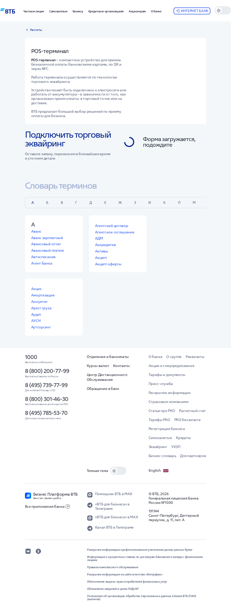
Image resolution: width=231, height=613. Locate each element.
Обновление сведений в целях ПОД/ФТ (113, 588)
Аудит (36, 314)
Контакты (121, 365)
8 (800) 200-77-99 (47, 370)
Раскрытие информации (170, 392)
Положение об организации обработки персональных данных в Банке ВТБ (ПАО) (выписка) (141, 597)
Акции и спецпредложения (171, 365)
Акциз (36, 288)
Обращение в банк (103, 388)
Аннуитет (39, 301)
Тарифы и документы (167, 374)
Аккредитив (105, 244)
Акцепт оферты (108, 264)
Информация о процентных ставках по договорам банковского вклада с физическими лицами (145, 558)
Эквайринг (158, 446)
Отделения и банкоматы (108, 356)
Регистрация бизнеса (167, 428)
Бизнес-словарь (162, 455)
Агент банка (41, 263)
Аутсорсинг (41, 327)
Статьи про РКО (162, 410)
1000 (31, 357)
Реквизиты (195, 356)
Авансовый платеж (47, 250)
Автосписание (43, 257)
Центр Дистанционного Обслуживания (107, 377)
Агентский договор (111, 225)
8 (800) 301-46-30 (46, 398)
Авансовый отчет (46, 244)
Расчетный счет (192, 410)
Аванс (36, 231)
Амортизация (43, 295)
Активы (101, 251)
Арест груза (41, 308)
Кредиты (183, 437)
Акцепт (101, 257)
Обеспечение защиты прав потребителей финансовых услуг (127, 581)
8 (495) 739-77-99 (46, 385)
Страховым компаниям (169, 401)
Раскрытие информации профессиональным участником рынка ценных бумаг (139, 549)
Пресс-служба (161, 383)
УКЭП (176, 446)
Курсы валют (98, 365)
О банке (155, 356)
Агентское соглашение (114, 232)
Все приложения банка (47, 506)
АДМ (99, 238)
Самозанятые (160, 437)
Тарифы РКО (159, 419)
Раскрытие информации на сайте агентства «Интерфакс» (125, 574)
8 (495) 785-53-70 (46, 412)
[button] (33, 10)
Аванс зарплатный (47, 237)
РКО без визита (187, 419)
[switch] (223, 10)
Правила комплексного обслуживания (112, 567)
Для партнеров (193, 455)
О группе (174, 356)
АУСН (36, 320)
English (159, 471)
